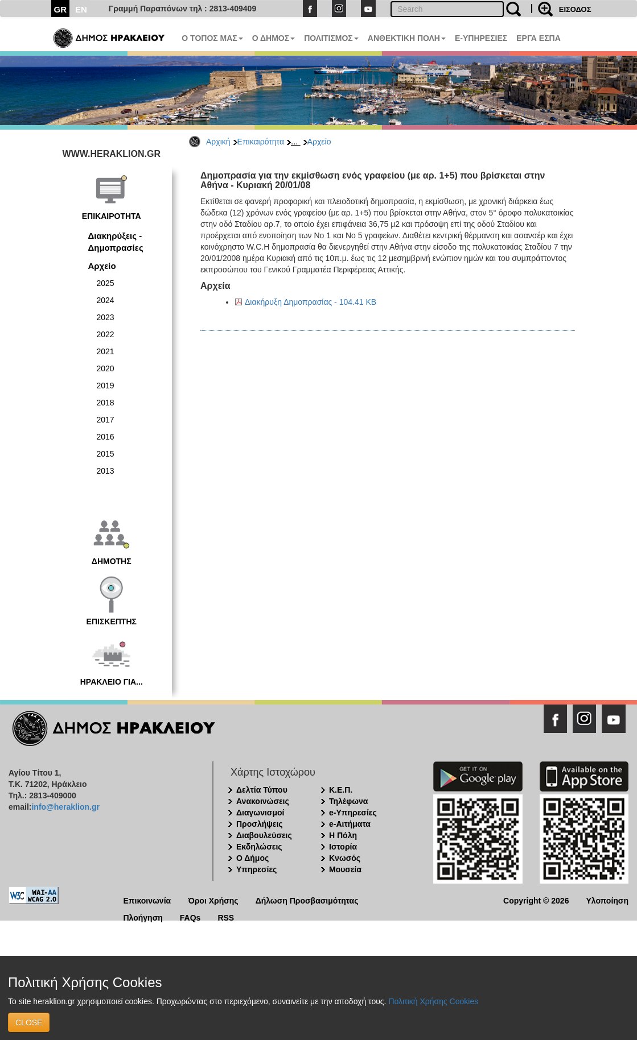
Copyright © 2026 (536, 900)
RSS (225, 917)
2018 (105, 402)
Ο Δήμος (252, 858)
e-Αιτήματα (350, 823)
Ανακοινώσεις (262, 801)
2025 (105, 283)
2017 (105, 419)
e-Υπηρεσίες (353, 812)
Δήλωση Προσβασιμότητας (307, 900)
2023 (105, 317)
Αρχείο (319, 141)
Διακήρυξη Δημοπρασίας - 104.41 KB (310, 301)
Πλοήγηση (143, 917)
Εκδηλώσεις (259, 846)
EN (81, 9)
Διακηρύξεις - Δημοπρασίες (115, 241)
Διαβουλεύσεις (264, 835)
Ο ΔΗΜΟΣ (273, 38)
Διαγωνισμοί (260, 812)
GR (60, 9)
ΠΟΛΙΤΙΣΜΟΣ (331, 38)
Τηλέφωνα (348, 801)
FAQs (190, 917)
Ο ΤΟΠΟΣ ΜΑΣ (212, 38)
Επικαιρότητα (260, 141)
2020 (105, 368)
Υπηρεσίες (256, 869)
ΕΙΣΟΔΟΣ (575, 9)
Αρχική (218, 141)
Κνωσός (344, 858)
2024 (105, 300)
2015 (105, 453)
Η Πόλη (343, 835)
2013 (105, 470)
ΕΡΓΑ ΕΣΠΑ (538, 38)
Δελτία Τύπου (261, 789)
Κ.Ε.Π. (340, 789)
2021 (105, 351)
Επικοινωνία (147, 900)
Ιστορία (343, 846)
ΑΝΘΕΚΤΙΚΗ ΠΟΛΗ (407, 38)
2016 (105, 436)
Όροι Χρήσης (213, 900)
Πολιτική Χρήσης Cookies (433, 1001)
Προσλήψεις (259, 823)
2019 (105, 385)
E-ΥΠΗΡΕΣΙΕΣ (481, 38)
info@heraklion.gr (65, 806)
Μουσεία (345, 869)
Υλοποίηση (607, 900)
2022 (105, 334)
